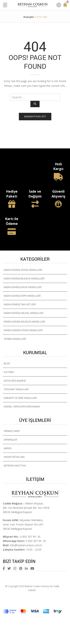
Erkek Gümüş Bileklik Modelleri (24, 321)
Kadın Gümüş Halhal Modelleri (23, 312)
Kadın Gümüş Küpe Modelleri (22, 295)
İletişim (9, 371)
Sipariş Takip (12, 430)
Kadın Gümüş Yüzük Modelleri (23, 269)
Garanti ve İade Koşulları (20, 397)
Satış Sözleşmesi (15, 380)
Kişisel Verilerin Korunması (22, 406)
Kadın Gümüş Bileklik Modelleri (24, 278)
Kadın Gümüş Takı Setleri (20, 304)
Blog (7, 363)
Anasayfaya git (35, 116)
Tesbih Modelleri (15, 338)
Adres (8, 448)
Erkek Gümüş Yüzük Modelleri (23, 330)
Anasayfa (28, 17)
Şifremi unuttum (15, 465)
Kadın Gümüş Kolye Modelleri (23, 287)
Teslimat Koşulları (16, 389)
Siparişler (10, 439)
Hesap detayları (14, 456)
